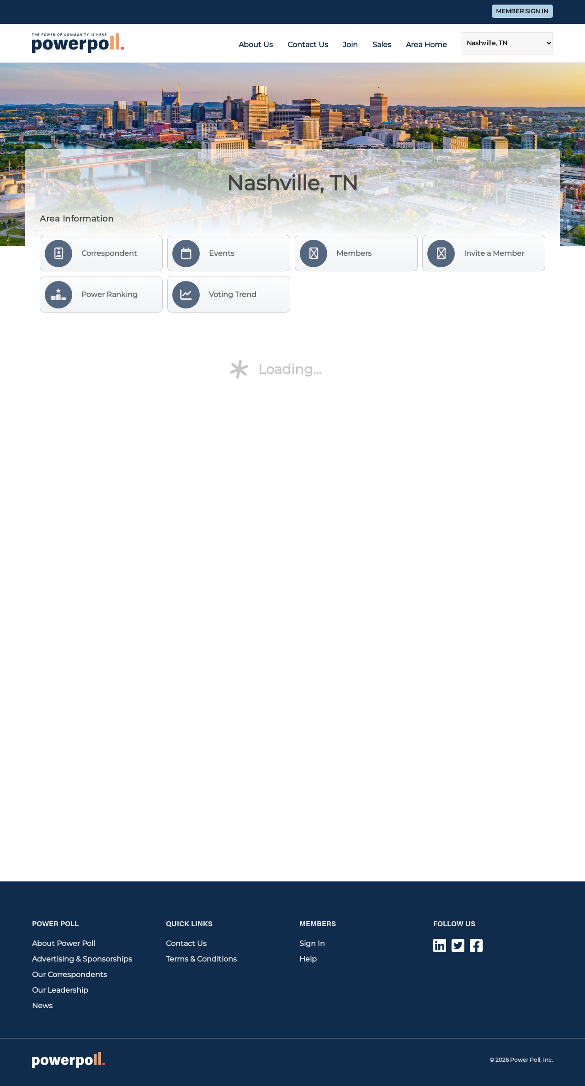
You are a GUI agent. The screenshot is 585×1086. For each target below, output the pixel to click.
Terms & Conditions (201, 959)
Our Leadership (60, 990)
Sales (381, 44)
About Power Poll (63, 943)
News (42, 1005)
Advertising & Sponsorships (82, 959)
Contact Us (307, 44)
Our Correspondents (69, 974)
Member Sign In (522, 11)
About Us (256, 44)
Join (350, 44)
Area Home (426, 44)
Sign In (312, 943)
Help (308, 959)
